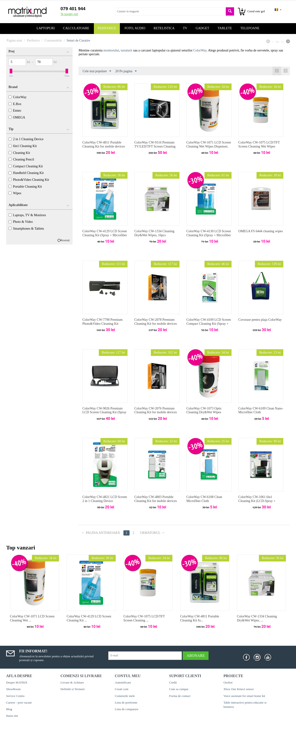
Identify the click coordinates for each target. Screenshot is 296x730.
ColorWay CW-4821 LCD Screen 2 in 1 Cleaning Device (104, 499)
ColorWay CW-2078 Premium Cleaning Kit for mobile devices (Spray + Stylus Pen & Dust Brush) (155, 325)
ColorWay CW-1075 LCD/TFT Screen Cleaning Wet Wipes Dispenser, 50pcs (259, 146)
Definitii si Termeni (73, 689)
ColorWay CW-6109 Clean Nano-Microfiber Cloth (260, 410)
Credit (173, 682)
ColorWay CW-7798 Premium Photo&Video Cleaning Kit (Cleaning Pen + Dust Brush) (102, 323)
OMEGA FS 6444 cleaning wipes (260, 231)
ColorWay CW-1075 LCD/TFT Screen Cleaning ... (144, 618)
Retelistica (164, 28)
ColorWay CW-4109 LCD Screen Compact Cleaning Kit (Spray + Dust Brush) (208, 323)
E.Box (15, 104)
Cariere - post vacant (19, 702)
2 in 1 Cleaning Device (26, 139)
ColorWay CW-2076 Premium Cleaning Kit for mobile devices (155, 410)
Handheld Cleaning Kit (26, 173)
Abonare (196, 656)
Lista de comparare (127, 709)
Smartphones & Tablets (26, 228)
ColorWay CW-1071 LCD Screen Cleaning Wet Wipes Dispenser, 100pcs (208, 146)
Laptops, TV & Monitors (27, 215)
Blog (9, 709)
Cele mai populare (97, 71)
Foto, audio (135, 28)
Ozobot (227, 682)
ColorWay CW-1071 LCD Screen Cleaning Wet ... (32, 618)
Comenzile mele (125, 696)
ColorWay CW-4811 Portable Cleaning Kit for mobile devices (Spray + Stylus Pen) (103, 146)
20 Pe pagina (126, 71)
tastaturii (126, 50)
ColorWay (17, 97)
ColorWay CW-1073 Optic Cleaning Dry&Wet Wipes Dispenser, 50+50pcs (204, 412)
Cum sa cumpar (178, 689)
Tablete (225, 28)
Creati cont (121, 689)
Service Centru (15, 696)
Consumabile (53, 40)
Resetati (65, 240)
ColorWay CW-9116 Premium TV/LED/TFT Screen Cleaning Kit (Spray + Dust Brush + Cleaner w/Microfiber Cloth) (154, 148)
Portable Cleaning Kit (25, 186)
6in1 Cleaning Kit (23, 146)
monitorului (111, 50)
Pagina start (14, 40)
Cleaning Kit (19, 153)
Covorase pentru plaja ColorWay (260, 319)
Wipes (15, 193)
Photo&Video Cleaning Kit (29, 179)
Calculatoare (76, 28)
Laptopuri (46, 28)
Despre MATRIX (16, 682)
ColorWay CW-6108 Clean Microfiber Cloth (204, 499)
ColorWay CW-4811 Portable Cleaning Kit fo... (199, 618)
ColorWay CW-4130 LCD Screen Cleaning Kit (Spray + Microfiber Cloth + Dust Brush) (208, 235)
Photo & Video (21, 222)
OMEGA (17, 117)
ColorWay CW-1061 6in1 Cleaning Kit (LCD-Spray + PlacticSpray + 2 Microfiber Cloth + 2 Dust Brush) (256, 503)
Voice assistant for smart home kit (244, 696)
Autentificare (123, 682)
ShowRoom (13, 689)
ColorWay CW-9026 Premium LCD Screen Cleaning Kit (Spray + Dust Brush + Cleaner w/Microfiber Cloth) (104, 414)
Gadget (202, 28)
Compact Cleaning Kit (26, 166)
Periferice (107, 28)
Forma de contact (179, 696)
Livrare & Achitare (72, 682)
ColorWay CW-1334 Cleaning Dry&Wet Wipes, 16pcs (154, 233)
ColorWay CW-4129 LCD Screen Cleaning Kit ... (89, 618)
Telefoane (250, 28)
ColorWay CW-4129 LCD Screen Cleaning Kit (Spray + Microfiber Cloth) (104, 235)
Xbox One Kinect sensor (238, 689)
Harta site (12, 715)
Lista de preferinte (126, 702)
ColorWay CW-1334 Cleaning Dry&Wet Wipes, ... (257, 618)
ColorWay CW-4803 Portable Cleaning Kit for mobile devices (155, 499)
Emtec (15, 110)
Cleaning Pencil (21, 159)
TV (185, 28)
